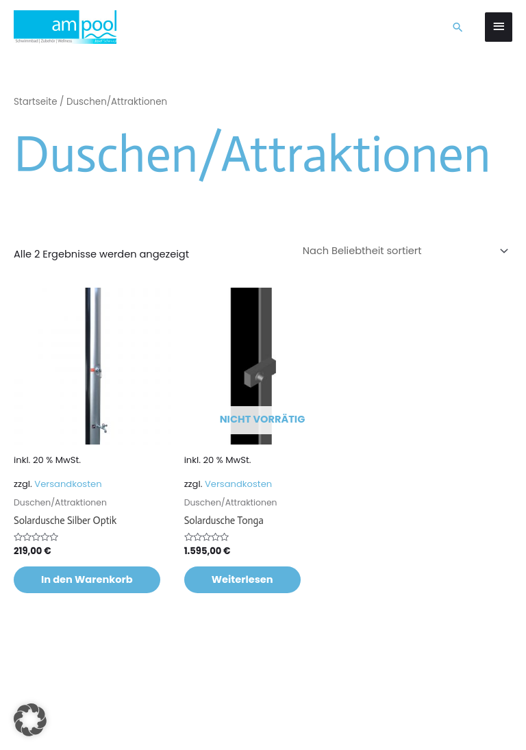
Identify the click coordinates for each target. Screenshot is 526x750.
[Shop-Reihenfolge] (403, 251)
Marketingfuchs (210, 702)
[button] (457, 27)
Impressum (78, 721)
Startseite (36, 101)
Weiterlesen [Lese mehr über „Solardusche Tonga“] (242, 579)
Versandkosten (67, 483)
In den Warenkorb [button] (87, 579)
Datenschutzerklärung (157, 721)
